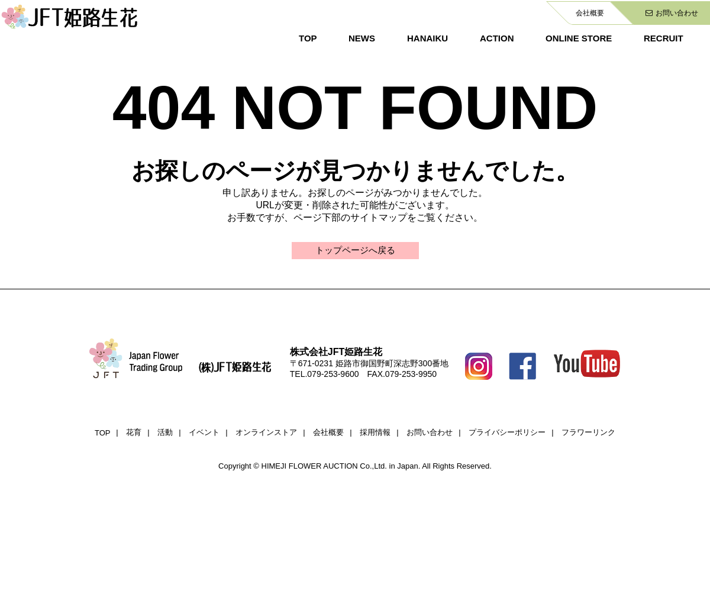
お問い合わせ (672, 13)
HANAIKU (427, 38)
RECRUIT (663, 38)
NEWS (361, 38)
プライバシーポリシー (507, 433)
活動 (165, 433)
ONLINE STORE (579, 38)
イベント (204, 433)
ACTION (497, 38)
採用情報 (375, 433)
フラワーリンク (588, 433)
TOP (308, 38)
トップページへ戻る (355, 251)
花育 (133, 433)
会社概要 (590, 13)
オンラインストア (266, 433)
